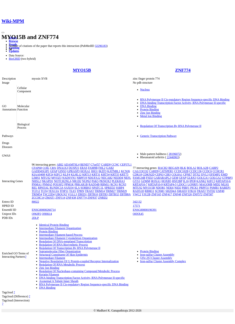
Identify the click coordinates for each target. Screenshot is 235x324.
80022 (35, 201)
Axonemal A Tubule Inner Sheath (58, 281)
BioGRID (14, 58)
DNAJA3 (62, 167)
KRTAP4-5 (170, 184)
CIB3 (167, 174)
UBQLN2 (61, 194)
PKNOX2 (105, 181)
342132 (137, 201)
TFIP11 (64, 191)
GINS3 (62, 171)
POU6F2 (58, 184)
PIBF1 (185, 187)
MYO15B (82, 70)
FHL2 (101, 167)
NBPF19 (82, 177)
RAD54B (94, 184)
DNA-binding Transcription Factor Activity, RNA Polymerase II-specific (183, 102)
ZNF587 (208, 194)
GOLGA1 (203, 177)
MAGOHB (205, 184)
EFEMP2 (214, 174)
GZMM (145, 181)
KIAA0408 (38, 174)
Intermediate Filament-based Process (60, 234)
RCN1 (114, 184)
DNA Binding (148, 106)
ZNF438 (71, 197)
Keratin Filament (49, 274)
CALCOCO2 (140, 171)
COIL (46, 167)
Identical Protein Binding (54, 224)
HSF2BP (177, 181)
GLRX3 (191, 177)
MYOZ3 (56, 177)
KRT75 (124, 174)
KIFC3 (58, 174)
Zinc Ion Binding (150, 112)
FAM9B (93, 167)
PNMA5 (47, 184)
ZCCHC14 (38, 197)
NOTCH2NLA (62, 181)
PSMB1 (214, 187)
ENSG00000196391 (145, 209)
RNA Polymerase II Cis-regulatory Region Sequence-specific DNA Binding (184, 99)
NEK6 (170, 187)
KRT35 (114, 174)
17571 (136, 205)
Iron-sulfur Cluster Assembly (157, 254)
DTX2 (196, 174)
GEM (175, 177)
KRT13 (86, 174)
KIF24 (49, 174)
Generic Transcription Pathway (158, 135)
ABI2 (60, 164)
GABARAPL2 (162, 177)
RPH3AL (43, 187)
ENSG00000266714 (44, 209)
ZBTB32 (114, 194)
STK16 (192, 191)
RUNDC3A (56, 187)
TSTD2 (210, 191)
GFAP (53, 171)
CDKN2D (149, 174)
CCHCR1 (218, 171)
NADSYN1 (69, 177)
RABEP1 (225, 187)
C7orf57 (95, 164)
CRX (53, 167)
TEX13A (53, 191)
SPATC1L (98, 187)
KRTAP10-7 (140, 184)
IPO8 (192, 181)
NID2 (177, 187)
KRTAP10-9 (155, 184)
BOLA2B (202, 167)
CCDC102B (181, 171)
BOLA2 (191, 167)
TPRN (80, 191)
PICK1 (194, 187)
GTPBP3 (227, 177)
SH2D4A (170, 191)
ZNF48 (177, 194)
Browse (13, 41)
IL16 (186, 181)
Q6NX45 (138, 213)
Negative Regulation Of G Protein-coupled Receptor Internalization (79, 261)
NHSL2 (36, 181)
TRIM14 (100, 191)
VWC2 (137, 194)
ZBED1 (82, 194)
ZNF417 (167, 194)
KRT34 (105, 174)
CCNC (115, 164)
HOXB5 (166, 181)
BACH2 (162, 167)
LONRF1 (192, 184)
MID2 (216, 184)
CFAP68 (37, 167)
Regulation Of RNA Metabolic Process (62, 264)
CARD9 (106, 164)
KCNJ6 (125, 171)
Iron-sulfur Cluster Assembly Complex (163, 261)
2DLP (35, 217)
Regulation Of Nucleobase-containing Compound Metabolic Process (79, 271)
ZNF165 (156, 194)
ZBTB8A (125, 194)
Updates (14, 51)
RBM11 (105, 184)
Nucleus (145, 89)
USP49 (220, 191)
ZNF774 (183, 70)
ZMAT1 (50, 197)
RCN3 (122, 184)
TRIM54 (37, 194)
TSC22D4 (49, 194)
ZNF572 (198, 194)
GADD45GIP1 (40, 171)
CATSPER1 (166, 171)
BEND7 (85, 164)
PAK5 (95, 181)
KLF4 (66, 174)
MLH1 (225, 184)
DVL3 (205, 174)
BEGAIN (173, 167)
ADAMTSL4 (71, 164)
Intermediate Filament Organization (60, 228)
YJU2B (146, 194)
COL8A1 (176, 174)
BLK (183, 167)
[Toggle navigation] (2, 32)
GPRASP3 (73, 171)
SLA (77, 187)
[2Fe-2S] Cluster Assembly (156, 257)
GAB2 (110, 167)
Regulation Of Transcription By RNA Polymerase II (170, 126)
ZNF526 (187, 194)
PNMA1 (37, 184)
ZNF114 (60, 197)
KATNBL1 (113, 171)
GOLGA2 (215, 177)
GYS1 (136, 181)
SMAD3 (182, 191)
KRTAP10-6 (223, 181)
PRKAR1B (81, 184)
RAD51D (138, 191)
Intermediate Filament (52, 257)
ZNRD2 (103, 197)
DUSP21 (74, 167)
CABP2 (213, 167)
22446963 (172, 157)
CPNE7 (187, 174)
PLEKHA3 (118, 181)
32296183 (101, 45)
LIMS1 (36, 177)
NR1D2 (76, 181)
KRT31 (96, 174)
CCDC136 (195, 171)
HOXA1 (85, 171)
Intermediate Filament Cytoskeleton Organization (68, 238)
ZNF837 (92, 197)
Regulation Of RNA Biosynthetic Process (63, 244)
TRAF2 (89, 191)
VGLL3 (72, 194)
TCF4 (44, 191)
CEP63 (159, 174)
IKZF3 (103, 171)
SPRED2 (109, 187)
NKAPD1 (47, 181)
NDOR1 (160, 187)
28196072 (174, 153)
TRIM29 (121, 191)
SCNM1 (159, 191)
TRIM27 (111, 191)
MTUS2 (45, 177)
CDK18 (137, 174)
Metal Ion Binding (151, 116)
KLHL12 (76, 174)
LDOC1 (182, 184)
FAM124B (139, 177)
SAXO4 (69, 187)
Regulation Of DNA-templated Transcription (65, 241)
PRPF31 (204, 187)
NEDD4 (118, 177)
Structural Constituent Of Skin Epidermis (63, 254)
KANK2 (201, 181)
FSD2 (149, 177)
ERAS (83, 167)
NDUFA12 (94, 177)
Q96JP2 (36, 213)
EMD (224, 174)
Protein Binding (149, 109)
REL (34, 187)
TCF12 (36, 191)
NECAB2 (107, 177)
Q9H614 (47, 213)
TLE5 (72, 191)
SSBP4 (120, 187)
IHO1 (94, 171)
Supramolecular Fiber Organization (60, 251)
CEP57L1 (126, 164)
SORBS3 (85, 187)
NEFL (127, 177)
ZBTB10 (93, 194)
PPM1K (69, 184)
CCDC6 (207, 171)
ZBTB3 (103, 194)
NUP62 (86, 181)
